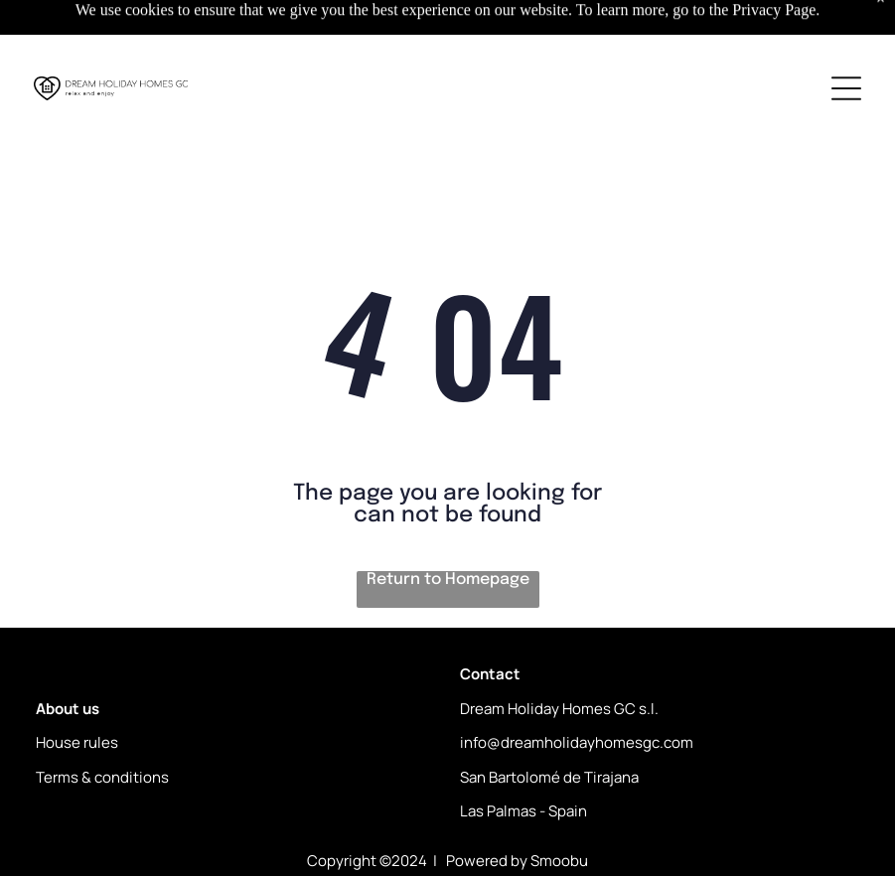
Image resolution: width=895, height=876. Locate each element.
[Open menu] (846, 88)
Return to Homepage (448, 579)
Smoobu (559, 860)
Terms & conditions (102, 777)
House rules (77, 742)
